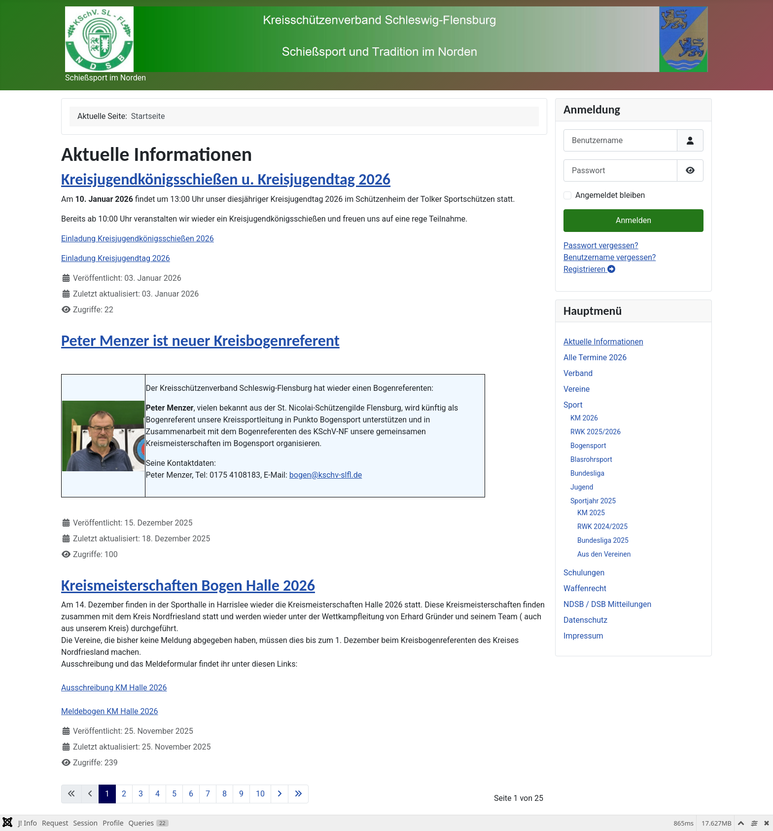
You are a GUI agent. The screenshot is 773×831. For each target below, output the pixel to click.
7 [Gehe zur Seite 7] (208, 793)
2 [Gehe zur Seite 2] (124, 793)
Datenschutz (585, 620)
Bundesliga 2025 (603, 540)
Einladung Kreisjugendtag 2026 (115, 258)
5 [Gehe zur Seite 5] (174, 793)
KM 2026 (584, 418)
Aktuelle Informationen (603, 341)
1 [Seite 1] (107, 793)
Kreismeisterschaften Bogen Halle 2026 (188, 585)
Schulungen (583, 572)
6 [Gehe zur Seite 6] (191, 793)
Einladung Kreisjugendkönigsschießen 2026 (137, 238)
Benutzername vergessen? (609, 257)
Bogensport (588, 446)
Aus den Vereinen (604, 554)
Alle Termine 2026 (595, 357)
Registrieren (589, 269)
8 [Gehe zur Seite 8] (224, 793)
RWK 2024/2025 (602, 526)
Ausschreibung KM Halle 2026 (114, 687)
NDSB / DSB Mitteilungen (607, 604)
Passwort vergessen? (600, 245)
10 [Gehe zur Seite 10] (260, 793)
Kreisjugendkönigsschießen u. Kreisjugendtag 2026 (225, 179)
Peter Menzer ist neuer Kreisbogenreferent (200, 340)
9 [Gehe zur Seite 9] (241, 793)
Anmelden (633, 220)
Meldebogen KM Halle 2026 (109, 711)
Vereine (576, 389)
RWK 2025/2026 (595, 432)
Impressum (583, 636)
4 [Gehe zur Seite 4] (157, 793)
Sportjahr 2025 (593, 501)
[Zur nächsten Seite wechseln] (279, 794)
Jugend (581, 487)
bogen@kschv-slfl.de (325, 475)
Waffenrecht (584, 588)
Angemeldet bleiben (610, 195)
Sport (573, 405)
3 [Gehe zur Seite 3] (141, 793)
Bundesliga (587, 473)
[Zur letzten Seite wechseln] (298, 794)
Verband (578, 373)
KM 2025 (591, 513)
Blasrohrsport (591, 459)
